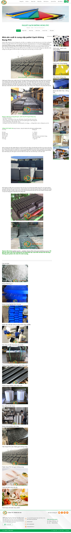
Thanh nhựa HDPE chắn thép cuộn (12, 385)
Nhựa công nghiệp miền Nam (10, 426)
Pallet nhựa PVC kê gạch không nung (13, 467)
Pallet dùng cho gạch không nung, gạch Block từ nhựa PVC (26, 44)
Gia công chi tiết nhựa (8, 406)
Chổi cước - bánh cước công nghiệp (59, 49)
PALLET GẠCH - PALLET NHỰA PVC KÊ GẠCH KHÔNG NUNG (27, 128)
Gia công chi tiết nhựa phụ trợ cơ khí (12, 345)
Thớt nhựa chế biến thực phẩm (11, 507)
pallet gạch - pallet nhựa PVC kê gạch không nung (30, 251)
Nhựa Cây (31, 30)
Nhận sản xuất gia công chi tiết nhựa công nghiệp (16, 324)
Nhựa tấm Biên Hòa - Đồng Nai (61, 91)
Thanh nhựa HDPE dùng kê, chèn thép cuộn (15, 365)
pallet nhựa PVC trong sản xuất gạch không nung (35, 150)
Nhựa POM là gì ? (7, 284)
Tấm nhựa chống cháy (59, 77)
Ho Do (32, 27)
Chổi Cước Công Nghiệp (60, 63)
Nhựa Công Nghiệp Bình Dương (11, 304)
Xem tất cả (55, 94)
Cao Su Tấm (44, 30)
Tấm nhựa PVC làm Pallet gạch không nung (14, 446)
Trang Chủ (55, 530)
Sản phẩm (52, 30)
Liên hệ (67, 530)
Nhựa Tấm (24, 30)
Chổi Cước (38, 30)
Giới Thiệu (62, 530)
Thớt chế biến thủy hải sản (9, 487)
